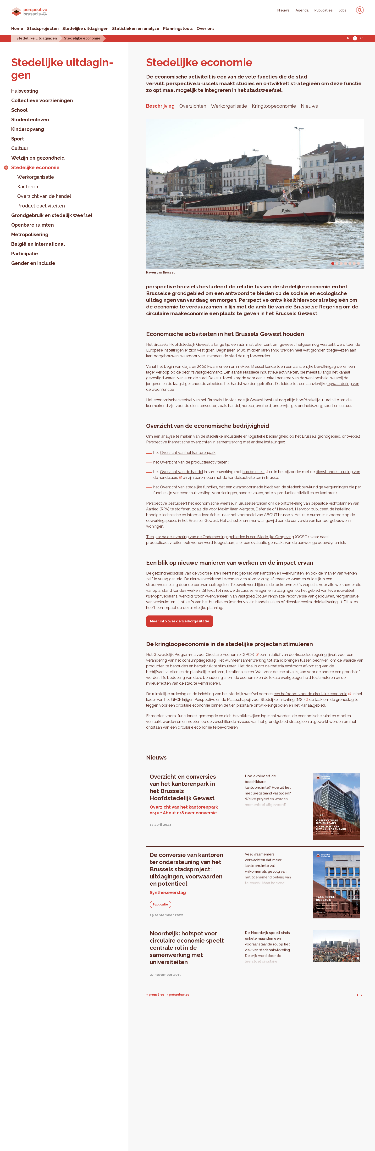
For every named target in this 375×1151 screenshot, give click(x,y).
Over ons (206, 28)
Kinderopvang (27, 129)
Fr (348, 38)
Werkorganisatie (35, 177)
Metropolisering (29, 234)
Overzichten (192, 106)
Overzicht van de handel (44, 196)
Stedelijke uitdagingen (85, 28)
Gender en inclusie (33, 263)
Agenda (302, 10)
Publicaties (323, 10)
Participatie (24, 254)
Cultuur (19, 148)
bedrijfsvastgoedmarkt (202, 372)
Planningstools (178, 28)
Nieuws (283, 10)
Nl (354, 38)
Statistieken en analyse (135, 28)
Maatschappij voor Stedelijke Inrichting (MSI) (266, 699)
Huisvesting (24, 91)
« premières (155, 994)
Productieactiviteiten (41, 206)
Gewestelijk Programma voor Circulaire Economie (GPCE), (204, 654)
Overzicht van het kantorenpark (187, 452)
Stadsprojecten (43, 28)
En (361, 38)
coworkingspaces (161, 520)
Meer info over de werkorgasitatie (179, 621)
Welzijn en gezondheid (38, 158)
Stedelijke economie (82, 38)
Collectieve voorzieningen (42, 100)
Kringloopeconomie (274, 106)
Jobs (343, 10)
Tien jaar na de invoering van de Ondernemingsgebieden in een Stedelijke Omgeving (220, 537)
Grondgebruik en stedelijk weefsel (51, 215)
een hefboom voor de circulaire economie (310, 694)
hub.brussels (254, 471)
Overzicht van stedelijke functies (188, 487)
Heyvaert (285, 509)
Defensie (263, 509)
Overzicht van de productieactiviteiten (193, 462)
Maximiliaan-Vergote (236, 509)
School (19, 110)
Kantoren (27, 187)
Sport (17, 139)
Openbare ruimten (32, 225)
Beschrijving (160, 106)
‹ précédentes (178, 994)
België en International (38, 244)
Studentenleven (30, 120)
